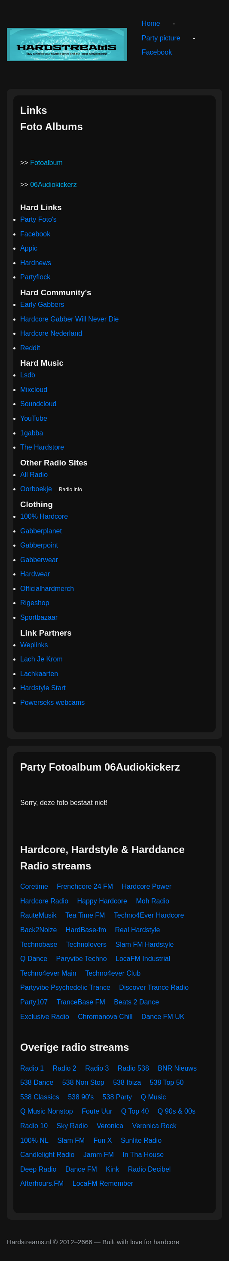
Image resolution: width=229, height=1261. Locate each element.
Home (151, 23)
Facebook (157, 52)
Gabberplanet (41, 531)
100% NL (34, 1140)
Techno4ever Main (48, 973)
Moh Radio (152, 901)
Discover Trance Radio (154, 987)
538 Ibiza (127, 1082)
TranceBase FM (81, 1002)
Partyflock (35, 277)
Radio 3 (97, 1068)
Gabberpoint (39, 545)
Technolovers (86, 944)
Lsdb (27, 375)
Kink (112, 1169)
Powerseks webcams (52, 702)
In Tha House (143, 1154)
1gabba (31, 433)
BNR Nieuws (177, 1068)
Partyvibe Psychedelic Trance (65, 987)
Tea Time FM (85, 915)
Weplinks (34, 645)
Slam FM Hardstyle (144, 944)
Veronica (110, 1125)
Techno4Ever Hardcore (149, 915)
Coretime (34, 886)
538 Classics (39, 1097)
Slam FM (71, 1140)
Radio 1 (32, 1068)
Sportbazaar (39, 617)
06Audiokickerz (53, 184)
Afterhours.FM (42, 1183)
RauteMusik (38, 915)
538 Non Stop (83, 1082)
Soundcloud (38, 403)
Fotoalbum (46, 162)
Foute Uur (97, 1111)
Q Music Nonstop (46, 1111)
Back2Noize (38, 930)
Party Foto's (38, 219)
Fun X (103, 1140)
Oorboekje (36, 489)
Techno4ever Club (112, 973)
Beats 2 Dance (136, 1002)
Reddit (30, 348)
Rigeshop (34, 602)
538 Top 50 (167, 1082)
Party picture (161, 38)
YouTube (33, 418)
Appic (28, 248)
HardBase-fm (86, 930)
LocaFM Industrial (143, 958)
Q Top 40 (135, 1111)
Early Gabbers (42, 304)
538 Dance (36, 1082)
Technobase (38, 944)
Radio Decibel (149, 1169)
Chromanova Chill (105, 1016)
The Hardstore (42, 447)
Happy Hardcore (102, 901)
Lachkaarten (39, 673)
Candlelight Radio (47, 1154)
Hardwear (35, 574)
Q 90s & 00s (176, 1111)
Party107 (34, 1002)
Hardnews (35, 262)
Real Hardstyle (137, 930)
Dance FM (81, 1169)
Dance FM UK (162, 1016)
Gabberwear (39, 559)
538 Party (117, 1097)
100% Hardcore (44, 516)
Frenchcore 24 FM (85, 886)
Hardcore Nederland (51, 333)
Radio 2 (64, 1068)
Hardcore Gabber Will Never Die (69, 319)
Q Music (153, 1097)
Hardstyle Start (43, 688)
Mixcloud (33, 389)
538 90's (81, 1097)
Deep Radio (38, 1169)
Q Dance (33, 958)
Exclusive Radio (44, 1016)
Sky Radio (72, 1125)
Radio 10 (34, 1125)
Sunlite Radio (141, 1140)
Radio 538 (133, 1068)
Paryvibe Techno (81, 958)
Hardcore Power (147, 886)
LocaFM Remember (103, 1183)
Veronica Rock (154, 1125)
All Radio (34, 474)
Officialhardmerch (47, 588)
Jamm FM (98, 1154)
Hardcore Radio (44, 901)
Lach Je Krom (41, 659)
